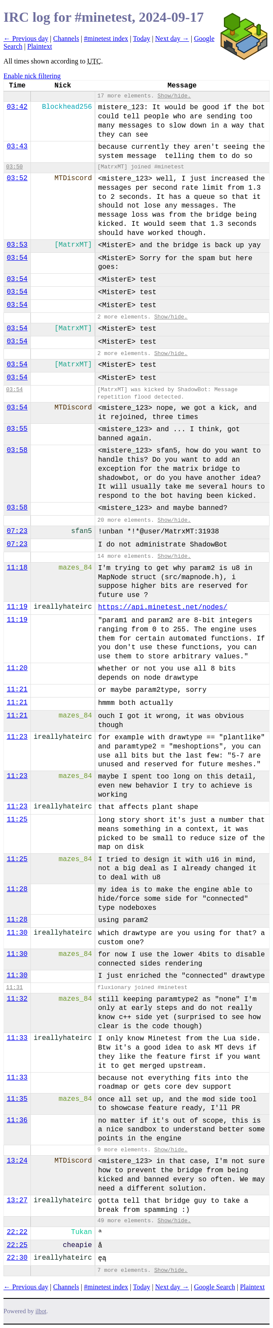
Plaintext (39, 46)
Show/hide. (174, 96)
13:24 (17, 1161)
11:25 (17, 820)
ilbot (41, 1311)
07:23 (17, 531)
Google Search (214, 1287)
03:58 (17, 450)
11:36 (17, 1120)
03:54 (17, 258)
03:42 (17, 107)
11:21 (17, 690)
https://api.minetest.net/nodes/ (162, 607)
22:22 (17, 1232)
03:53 (17, 245)
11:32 (17, 999)
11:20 (17, 668)
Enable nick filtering (32, 76)
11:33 (17, 1038)
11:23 (17, 737)
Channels (66, 38)
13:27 (17, 1200)
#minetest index (106, 38)
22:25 (17, 1245)
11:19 (17, 607)
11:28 (17, 889)
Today (141, 38)
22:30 (17, 1258)
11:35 (17, 1099)
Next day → (172, 38)
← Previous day (25, 38)
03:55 (17, 429)
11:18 (17, 568)
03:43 (17, 147)
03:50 (14, 167)
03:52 (17, 178)
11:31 (14, 987)
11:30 (17, 933)
